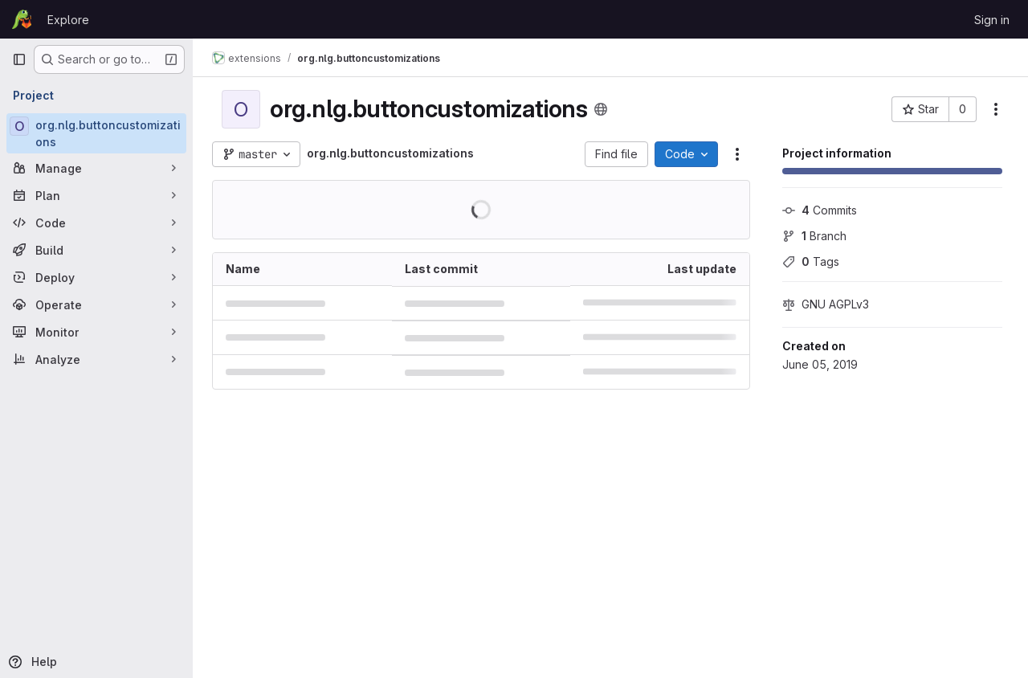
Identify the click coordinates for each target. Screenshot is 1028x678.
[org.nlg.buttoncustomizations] (96, 133)
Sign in (992, 20)
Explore (68, 20)
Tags (810, 261)
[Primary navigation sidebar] (19, 59)
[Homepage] (22, 19)
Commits (819, 210)
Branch (814, 236)
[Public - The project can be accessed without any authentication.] (600, 109)
